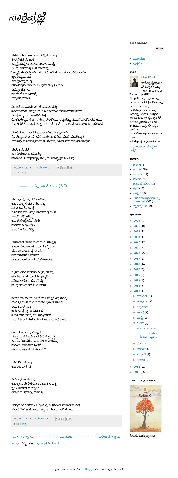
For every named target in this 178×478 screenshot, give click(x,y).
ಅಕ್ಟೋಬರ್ (143, 301)
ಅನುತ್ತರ (137, 169)
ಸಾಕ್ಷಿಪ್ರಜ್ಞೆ (26, 17)
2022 (137, 242)
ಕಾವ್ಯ (24, 172)
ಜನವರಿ (141, 359)
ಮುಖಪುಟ (66, 436)
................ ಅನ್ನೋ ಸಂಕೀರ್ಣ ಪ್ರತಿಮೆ (39, 186)
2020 (137, 253)
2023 (137, 236)
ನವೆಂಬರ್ (142, 295)
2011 (137, 372)
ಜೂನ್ (141, 323)
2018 (137, 264)
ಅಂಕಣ (137, 164)
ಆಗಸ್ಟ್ (141, 312)
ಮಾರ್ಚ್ (142, 348)
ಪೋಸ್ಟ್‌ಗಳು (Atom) (48, 443)
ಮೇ (139, 343)
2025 (137, 226)
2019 (137, 258)
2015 (137, 280)
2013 (137, 291)
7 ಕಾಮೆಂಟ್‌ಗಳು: (43, 167)
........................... (25, 47)
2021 (137, 247)
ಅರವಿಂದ (149, 77)
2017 (137, 269)
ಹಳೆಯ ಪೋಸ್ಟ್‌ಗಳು (109, 436)
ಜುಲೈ (140, 317)
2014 (137, 285)
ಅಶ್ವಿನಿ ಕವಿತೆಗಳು (142, 183)
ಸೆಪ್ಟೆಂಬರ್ (143, 306)
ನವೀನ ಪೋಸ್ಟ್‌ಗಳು (22, 436)
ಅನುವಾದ (138, 174)
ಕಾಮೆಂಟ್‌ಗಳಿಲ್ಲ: (42, 418)
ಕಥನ (136, 188)
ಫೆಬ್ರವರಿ (142, 354)
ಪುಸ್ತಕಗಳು (138, 63)
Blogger (90, 469)
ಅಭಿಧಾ (137, 178)
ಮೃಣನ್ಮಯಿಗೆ (140, 205)
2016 (137, 275)
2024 (137, 231)
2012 (137, 366)
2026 (137, 220)
